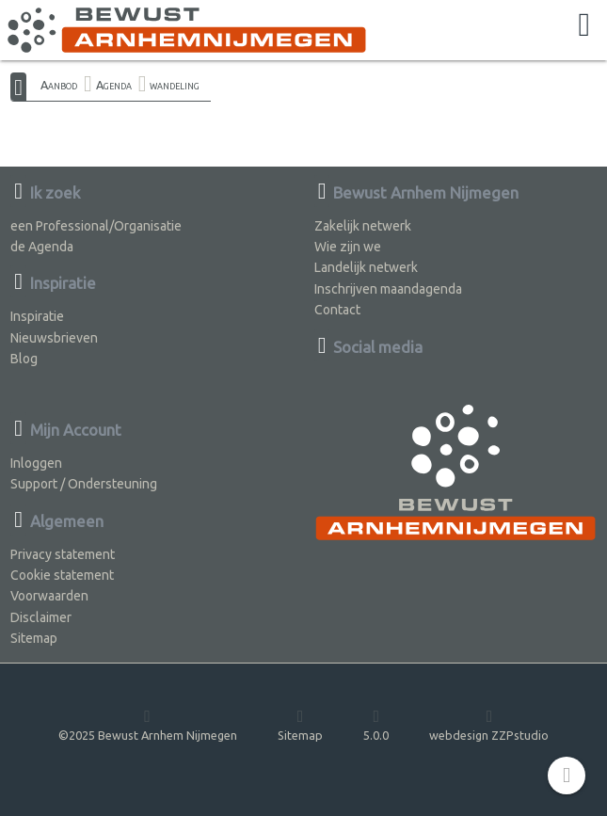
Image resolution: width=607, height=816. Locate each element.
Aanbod (58, 84)
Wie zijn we (347, 246)
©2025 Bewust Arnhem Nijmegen (147, 724)
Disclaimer (41, 617)
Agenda (114, 84)
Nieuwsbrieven (54, 337)
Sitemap (33, 638)
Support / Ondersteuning (83, 483)
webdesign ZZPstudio (489, 724)
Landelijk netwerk (366, 267)
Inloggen (36, 463)
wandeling (175, 84)
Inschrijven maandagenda (388, 288)
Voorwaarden (49, 595)
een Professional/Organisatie (96, 225)
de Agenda (41, 246)
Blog (24, 358)
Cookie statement (62, 575)
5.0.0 (376, 724)
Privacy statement (62, 554)
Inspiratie (37, 316)
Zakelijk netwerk (362, 225)
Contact (337, 309)
